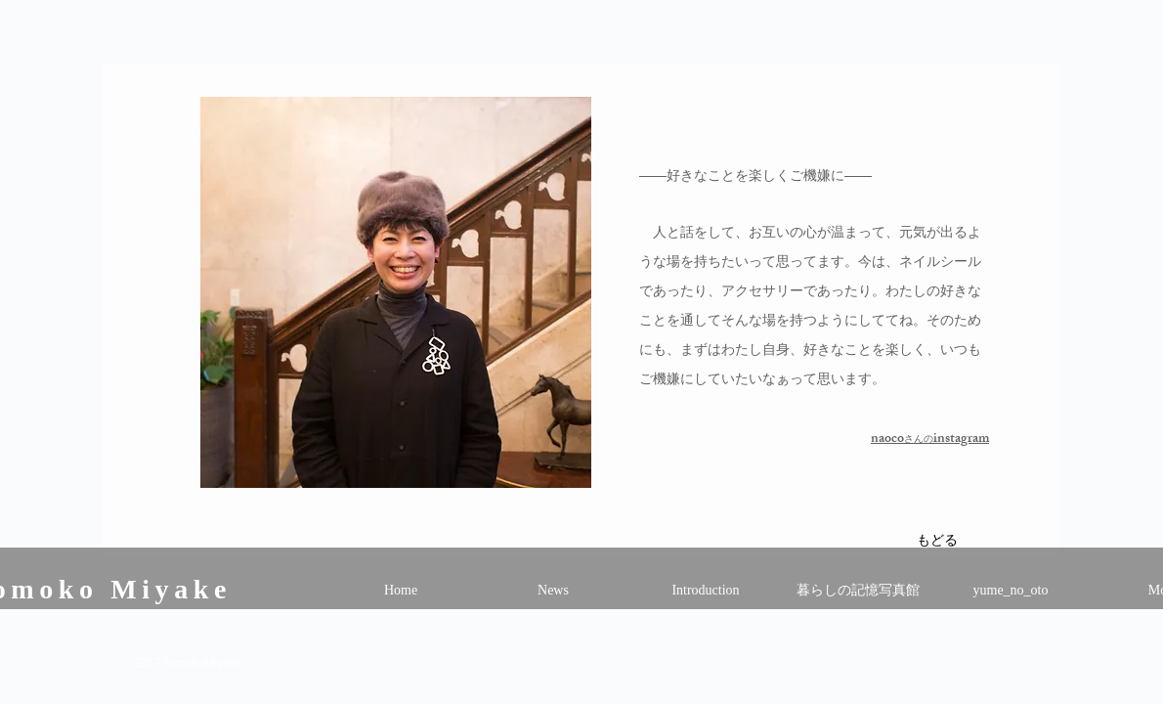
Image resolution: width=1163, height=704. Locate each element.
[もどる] (936, 542)
